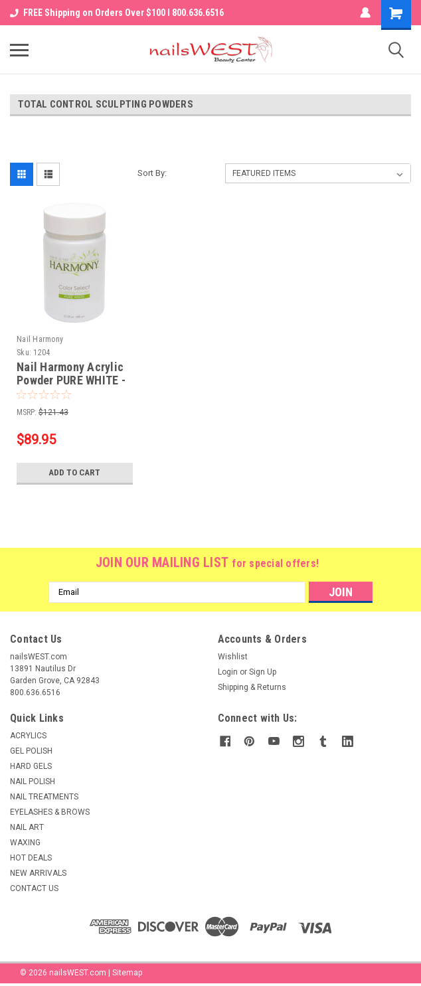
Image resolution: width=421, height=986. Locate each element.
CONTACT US (34, 888)
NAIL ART (27, 827)
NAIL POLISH (32, 781)
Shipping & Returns (252, 687)
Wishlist (233, 656)
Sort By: (152, 173)
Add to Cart (74, 472)
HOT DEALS (31, 858)
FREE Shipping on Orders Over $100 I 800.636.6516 (117, 12)
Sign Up (262, 672)
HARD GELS (31, 766)
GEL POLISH (31, 751)
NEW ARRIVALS (38, 873)
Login (228, 672)
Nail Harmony (40, 339)
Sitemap (127, 972)
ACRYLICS (28, 735)
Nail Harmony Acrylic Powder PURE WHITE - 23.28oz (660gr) (71, 381)
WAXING (25, 842)
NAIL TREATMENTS (44, 796)
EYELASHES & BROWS (50, 812)
